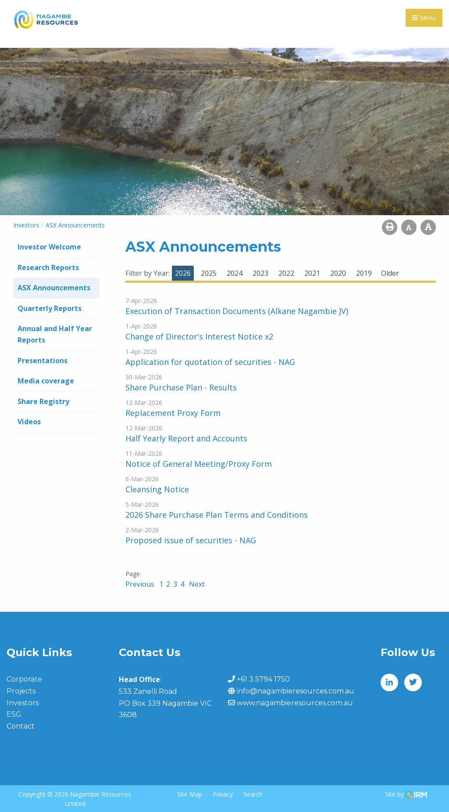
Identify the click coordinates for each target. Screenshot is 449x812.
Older (390, 273)
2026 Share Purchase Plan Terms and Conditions (216, 514)
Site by (406, 794)
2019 (364, 273)
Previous (140, 584)
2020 (338, 273)
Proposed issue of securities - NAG (190, 540)
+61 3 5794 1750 (263, 679)
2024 (234, 273)
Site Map (189, 794)
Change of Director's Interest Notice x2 (199, 336)
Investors (23, 703)
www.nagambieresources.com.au (295, 703)
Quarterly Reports (50, 308)
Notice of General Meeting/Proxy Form (198, 463)
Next (196, 584)
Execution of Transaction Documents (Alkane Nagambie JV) (236, 311)
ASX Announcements (54, 287)
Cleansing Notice (157, 489)
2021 (312, 273)
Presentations (43, 360)
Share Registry (43, 401)
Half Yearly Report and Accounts (186, 438)
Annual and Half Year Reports (55, 334)
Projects (21, 691)
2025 (209, 273)
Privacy (223, 794)
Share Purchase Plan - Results (181, 387)
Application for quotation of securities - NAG (210, 362)
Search (253, 794)
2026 (183, 273)
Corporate (24, 679)
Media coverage (46, 381)
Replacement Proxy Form (173, 413)
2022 (286, 273)
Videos (29, 421)
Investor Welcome (49, 247)
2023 (260, 273)
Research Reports (48, 267)
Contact (21, 726)
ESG (14, 714)
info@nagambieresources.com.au (295, 691)
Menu (424, 18)
